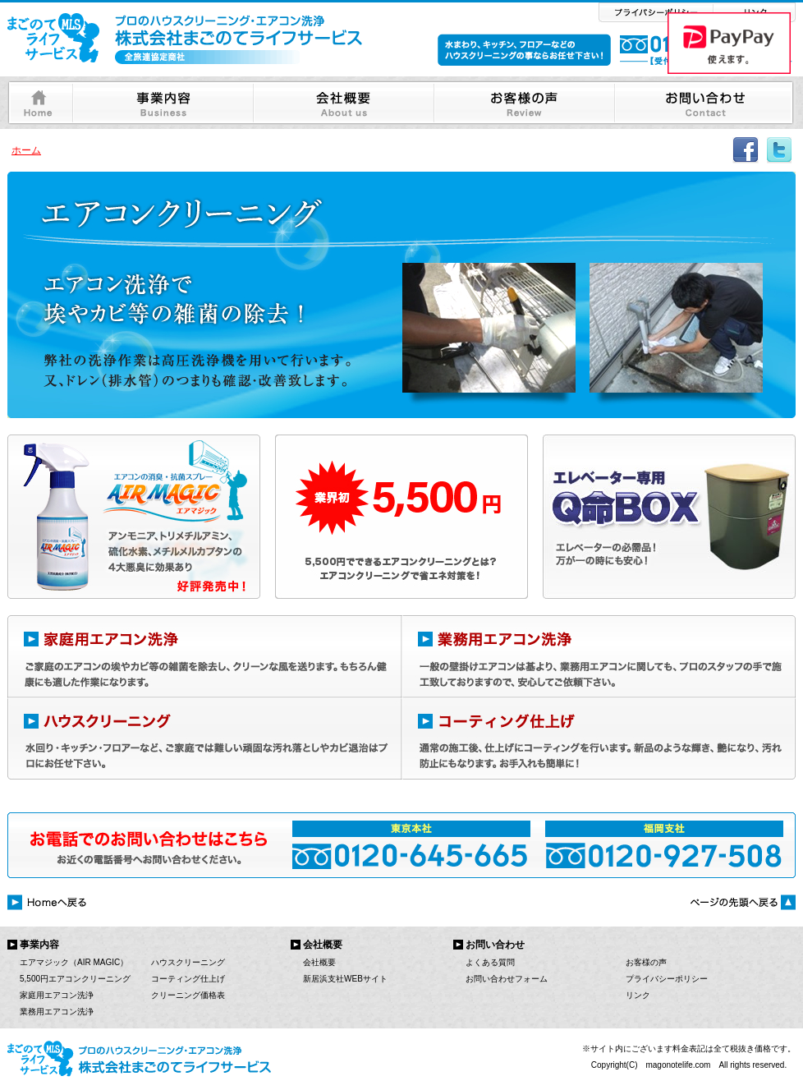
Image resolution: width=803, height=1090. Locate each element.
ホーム (26, 150)
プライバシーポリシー (667, 978)
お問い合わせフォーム (507, 978)
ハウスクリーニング (188, 962)
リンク (638, 995)
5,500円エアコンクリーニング (75, 978)
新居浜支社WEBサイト (345, 978)
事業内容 (39, 944)
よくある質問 (490, 962)
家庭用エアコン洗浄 (57, 995)
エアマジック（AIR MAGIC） (74, 962)
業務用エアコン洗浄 (57, 1011)
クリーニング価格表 (188, 995)
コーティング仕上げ (188, 978)
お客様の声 (646, 962)
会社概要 (319, 962)
